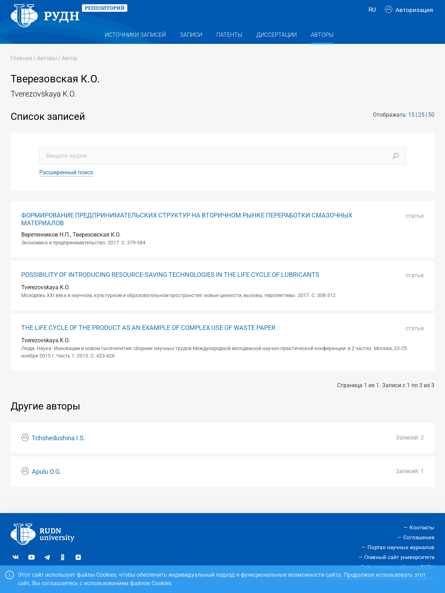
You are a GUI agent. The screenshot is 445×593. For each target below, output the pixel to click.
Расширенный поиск (66, 185)
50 (431, 127)
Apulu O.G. (46, 484)
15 (411, 127)
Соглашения (418, 537)
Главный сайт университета (399, 557)
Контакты (422, 527)
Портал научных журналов (400, 547)
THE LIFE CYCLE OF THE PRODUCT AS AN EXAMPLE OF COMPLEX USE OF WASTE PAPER (148, 340)
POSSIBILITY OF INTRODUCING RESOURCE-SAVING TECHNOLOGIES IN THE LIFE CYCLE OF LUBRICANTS (170, 287)
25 (421, 127)
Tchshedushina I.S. (58, 450)
